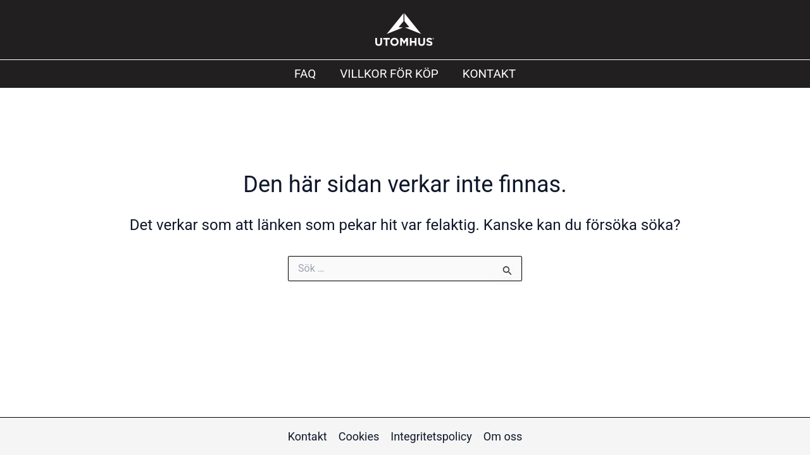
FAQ (305, 73)
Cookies (359, 436)
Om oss (502, 436)
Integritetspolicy (431, 436)
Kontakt (489, 73)
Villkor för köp (389, 73)
